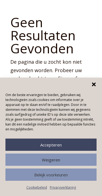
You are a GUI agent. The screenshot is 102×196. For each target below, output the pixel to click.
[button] (94, 84)
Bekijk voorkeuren (51, 174)
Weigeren (51, 160)
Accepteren (51, 145)
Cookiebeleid (36, 187)
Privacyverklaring (63, 187)
